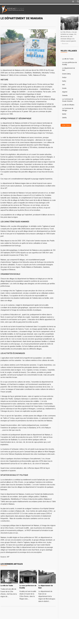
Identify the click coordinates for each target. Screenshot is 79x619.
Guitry (64, 81)
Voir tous (66, 125)
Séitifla (64, 118)
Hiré (63, 85)
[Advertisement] (55, 9)
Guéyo (64, 77)
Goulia (64, 88)
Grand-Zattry (66, 74)
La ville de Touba (67, 59)
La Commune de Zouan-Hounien (67, 100)
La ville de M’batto (68, 105)
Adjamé (64, 92)
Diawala (64, 95)
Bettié (64, 114)
